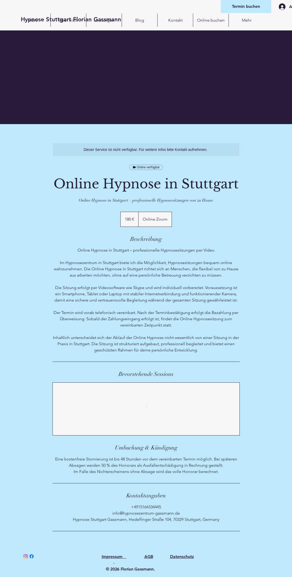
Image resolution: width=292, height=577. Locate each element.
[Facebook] (31, 556)
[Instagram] (25, 556)
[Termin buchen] (246, 6)
